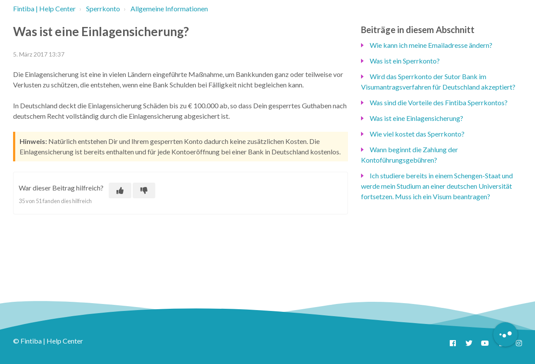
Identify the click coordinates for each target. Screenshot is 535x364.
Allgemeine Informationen (169, 8)
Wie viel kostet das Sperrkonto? (417, 134)
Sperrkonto (103, 8)
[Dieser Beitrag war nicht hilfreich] (144, 190)
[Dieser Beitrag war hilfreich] (120, 190)
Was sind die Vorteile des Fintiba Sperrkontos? (439, 102)
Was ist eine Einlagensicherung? (416, 118)
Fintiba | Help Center (44, 8)
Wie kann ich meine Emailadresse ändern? (431, 45)
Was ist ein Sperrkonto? (405, 61)
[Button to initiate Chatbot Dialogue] (505, 334)
